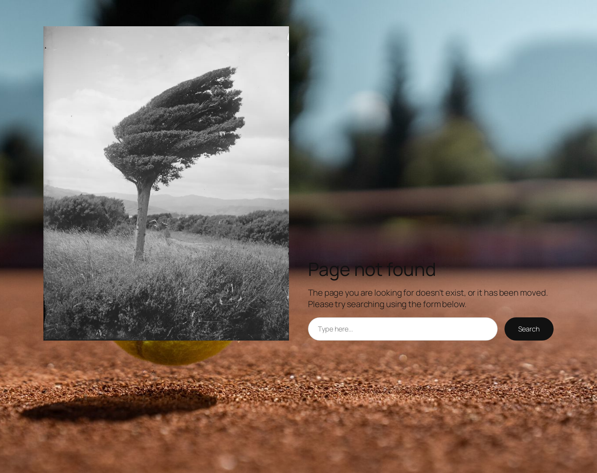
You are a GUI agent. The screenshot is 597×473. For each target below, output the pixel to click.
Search (529, 328)
